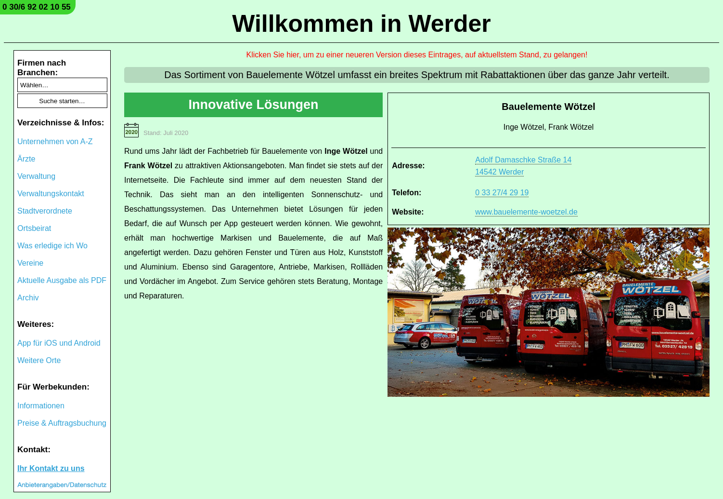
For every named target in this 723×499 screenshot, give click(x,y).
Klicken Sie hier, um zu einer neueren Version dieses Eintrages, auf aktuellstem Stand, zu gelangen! (417, 55)
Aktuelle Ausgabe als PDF (61, 280)
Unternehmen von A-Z (55, 141)
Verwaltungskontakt (50, 193)
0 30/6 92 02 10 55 (36, 7)
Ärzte (26, 159)
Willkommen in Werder (361, 23)
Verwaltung (36, 176)
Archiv (28, 298)
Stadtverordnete (44, 211)
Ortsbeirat (34, 228)
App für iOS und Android (59, 343)
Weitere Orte (39, 360)
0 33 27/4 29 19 (502, 193)
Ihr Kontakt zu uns (51, 468)
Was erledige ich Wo (52, 246)
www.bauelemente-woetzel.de (526, 212)
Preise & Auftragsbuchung (61, 423)
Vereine (30, 263)
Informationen (41, 406)
